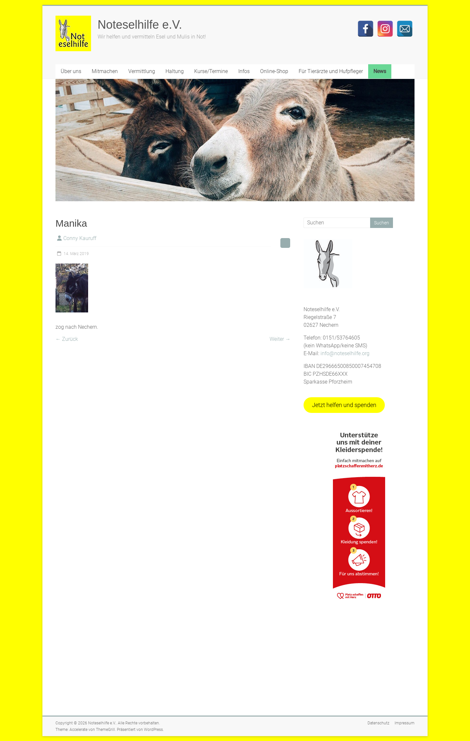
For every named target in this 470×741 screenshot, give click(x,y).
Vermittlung (141, 71)
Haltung (174, 71)
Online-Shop (274, 71)
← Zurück (66, 339)
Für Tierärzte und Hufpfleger (331, 71)
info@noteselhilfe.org (345, 353)
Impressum (405, 723)
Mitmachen (105, 71)
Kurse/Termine (211, 71)
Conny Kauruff (79, 238)
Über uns (71, 71)
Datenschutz (378, 723)
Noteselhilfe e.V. (140, 24)
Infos (244, 71)
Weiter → (280, 339)
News (379, 71)
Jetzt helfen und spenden (344, 404)
